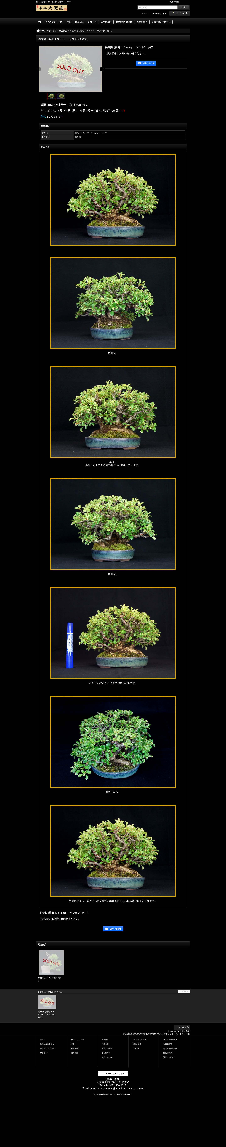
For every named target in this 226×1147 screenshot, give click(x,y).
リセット (185, 991)
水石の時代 (106, 1053)
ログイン (143, 13)
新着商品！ (75, 1048)
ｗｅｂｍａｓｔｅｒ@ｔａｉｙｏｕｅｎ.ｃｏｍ (117, 1088)
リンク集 (135, 1048)
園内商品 (74, 1053)
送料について (168, 1057)
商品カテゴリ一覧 (78, 1039)
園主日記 (105, 1039)
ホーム (42, 1039)
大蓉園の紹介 (107, 1048)
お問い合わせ (126, 53)
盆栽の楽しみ (107, 1057)
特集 (72, 1044)
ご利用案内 (167, 1044)
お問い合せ (136, 1044)
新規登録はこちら (159, 13)
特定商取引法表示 (170, 1039)
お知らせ (105, 1044)
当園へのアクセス (139, 1039)
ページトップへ (183, 1027)
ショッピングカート (48, 1048)
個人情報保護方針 (170, 1048)
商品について (168, 1053)
